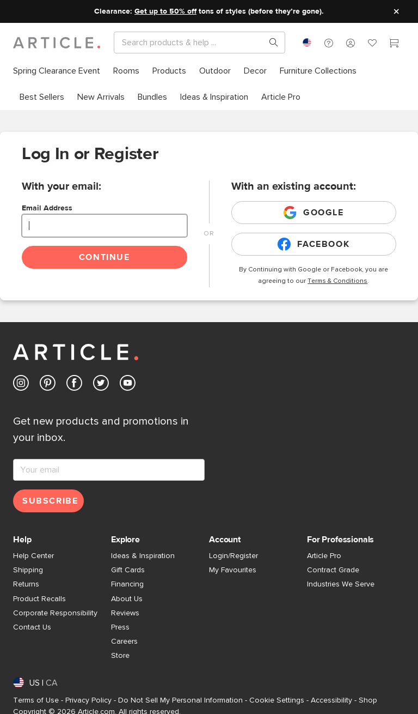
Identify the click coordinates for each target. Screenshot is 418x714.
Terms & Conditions (337, 281)
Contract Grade (333, 570)
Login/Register (233, 556)
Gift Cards (128, 570)
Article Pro (324, 556)
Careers (124, 641)
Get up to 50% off (165, 11)
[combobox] (307, 42)
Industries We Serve (340, 584)
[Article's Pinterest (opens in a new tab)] (48, 385)
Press (120, 627)
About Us (127, 599)
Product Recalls (39, 599)
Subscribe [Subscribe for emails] (50, 501)
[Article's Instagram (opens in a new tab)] (21, 385)
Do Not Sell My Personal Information (180, 700)
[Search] (191, 43)
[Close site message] (396, 11)
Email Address (47, 208)
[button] (329, 42)
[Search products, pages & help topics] (269, 43)
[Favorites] (372, 44)
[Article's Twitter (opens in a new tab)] (101, 385)
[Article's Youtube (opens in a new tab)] (128, 385)
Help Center (33, 556)
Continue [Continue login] (104, 257)
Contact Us (32, 627)
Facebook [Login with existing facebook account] (313, 244)
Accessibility (331, 700)
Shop (368, 700)
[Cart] (394, 44)
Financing (127, 584)
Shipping (28, 570)
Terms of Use (36, 700)
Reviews (125, 613)
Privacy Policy (88, 700)
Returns (26, 584)
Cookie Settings (276, 700)
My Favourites (232, 570)
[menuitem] (60, 71)
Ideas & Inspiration (143, 556)
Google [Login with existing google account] (314, 212)
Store (120, 655)
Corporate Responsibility (55, 613)
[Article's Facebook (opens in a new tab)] (74, 385)
